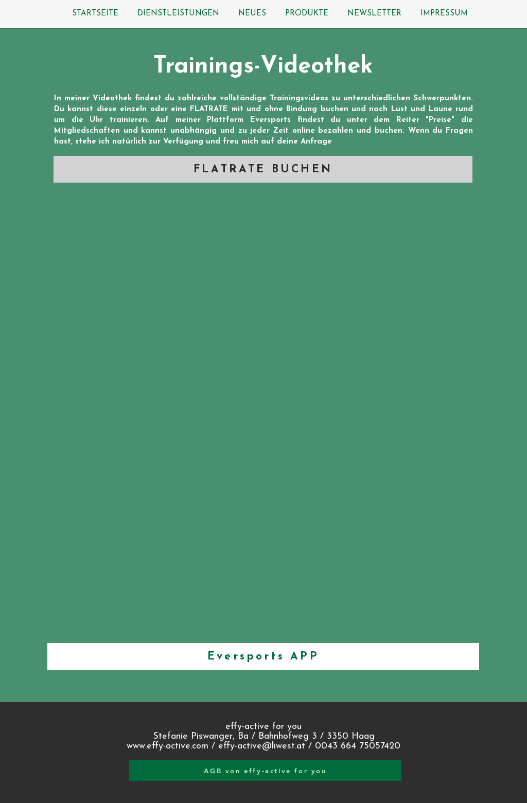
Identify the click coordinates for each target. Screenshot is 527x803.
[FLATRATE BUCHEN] (263, 169)
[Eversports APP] (263, 656)
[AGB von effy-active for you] (265, 770)
